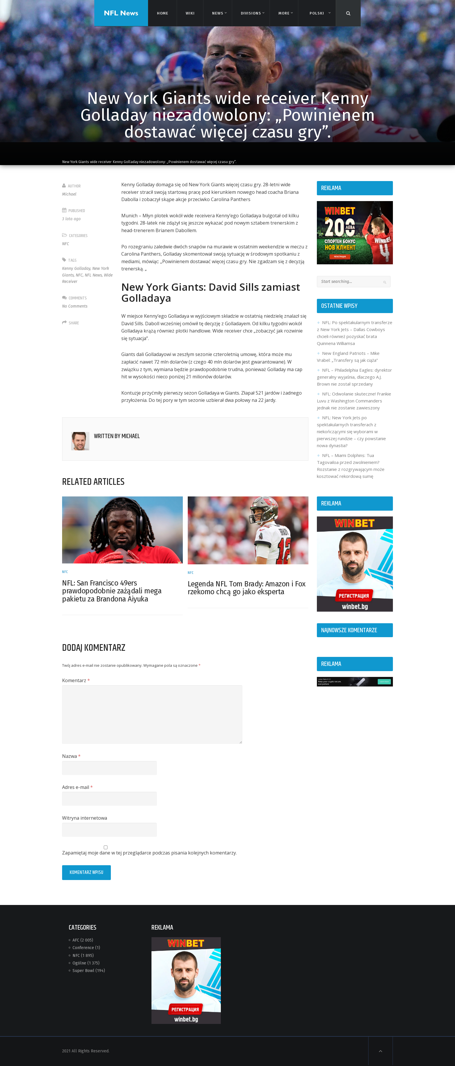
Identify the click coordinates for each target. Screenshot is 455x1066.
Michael (69, 194)
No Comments (74, 306)
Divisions (251, 13)
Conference (83, 947)
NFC (65, 243)
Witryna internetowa (84, 818)
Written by (117, 436)
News (217, 13)
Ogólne (79, 963)
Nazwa (71, 756)
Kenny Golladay (76, 268)
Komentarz (76, 680)
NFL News (93, 275)
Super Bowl (83, 970)
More (284, 13)
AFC (76, 940)
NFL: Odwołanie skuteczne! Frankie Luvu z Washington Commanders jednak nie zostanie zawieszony (354, 401)
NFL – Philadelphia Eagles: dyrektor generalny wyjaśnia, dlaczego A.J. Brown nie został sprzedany (354, 377)
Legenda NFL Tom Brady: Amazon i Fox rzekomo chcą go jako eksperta (247, 588)
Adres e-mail (77, 787)
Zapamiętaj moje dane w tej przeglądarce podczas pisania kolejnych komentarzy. (149, 853)
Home (162, 13)
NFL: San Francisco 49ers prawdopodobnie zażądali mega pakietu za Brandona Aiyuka (111, 591)
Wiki (190, 13)
